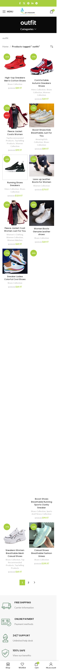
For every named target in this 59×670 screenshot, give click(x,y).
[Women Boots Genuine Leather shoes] (41, 213)
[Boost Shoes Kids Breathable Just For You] (41, 115)
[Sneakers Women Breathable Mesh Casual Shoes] (15, 535)
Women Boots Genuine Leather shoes (41, 231)
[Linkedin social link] (32, 3)
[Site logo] (28, 11)
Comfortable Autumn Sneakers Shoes (41, 83)
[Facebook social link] (20, 3)
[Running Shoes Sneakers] (15, 167)
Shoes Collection (15, 84)
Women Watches (15, 240)
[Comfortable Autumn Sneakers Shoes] (41, 65)
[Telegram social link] (36, 3)
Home (5, 46)
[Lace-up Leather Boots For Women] (41, 165)
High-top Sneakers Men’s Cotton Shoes (15, 79)
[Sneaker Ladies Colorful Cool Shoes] (15, 261)
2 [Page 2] (28, 582)
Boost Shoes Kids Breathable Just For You (41, 132)
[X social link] (24, 3)
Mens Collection (38, 89)
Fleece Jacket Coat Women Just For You (15, 229)
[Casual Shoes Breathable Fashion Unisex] (41, 535)
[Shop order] (51, 46)
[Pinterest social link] (28, 3)
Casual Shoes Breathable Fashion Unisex (41, 553)
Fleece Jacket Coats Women (15, 133)
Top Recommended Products (15, 562)
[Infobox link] (28, 606)
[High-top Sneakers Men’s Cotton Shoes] (15, 63)
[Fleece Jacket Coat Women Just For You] (15, 213)
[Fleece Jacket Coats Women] (15, 116)
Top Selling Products (17, 566)
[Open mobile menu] (8, 11)
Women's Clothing (15, 234)
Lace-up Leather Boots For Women (41, 181)
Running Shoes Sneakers (15, 184)
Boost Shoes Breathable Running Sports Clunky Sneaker (41, 503)
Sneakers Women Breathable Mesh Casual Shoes (15, 553)
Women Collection (43, 93)
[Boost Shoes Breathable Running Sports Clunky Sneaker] (41, 372)
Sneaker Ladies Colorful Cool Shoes (15, 278)
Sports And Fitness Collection (42, 512)
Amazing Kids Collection (41, 140)
